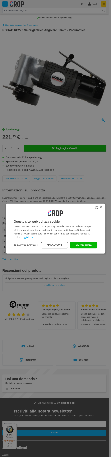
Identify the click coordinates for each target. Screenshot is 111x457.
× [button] (101, 207)
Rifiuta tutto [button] (53, 245)
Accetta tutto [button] (83, 245)
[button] (26, 245)
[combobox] (96, 207)
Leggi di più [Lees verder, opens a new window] (27, 237)
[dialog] (56, 228)
